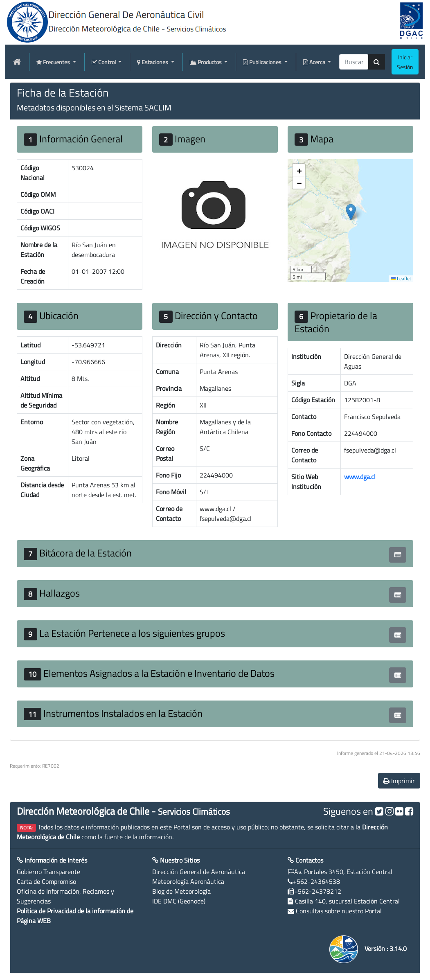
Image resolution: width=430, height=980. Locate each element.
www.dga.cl (360, 477)
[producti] (354, 62)
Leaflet (401, 278)
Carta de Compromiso (46, 881)
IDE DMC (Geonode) (178, 901)
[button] (351, 212)
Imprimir (399, 781)
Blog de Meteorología (181, 891)
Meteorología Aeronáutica (188, 881)
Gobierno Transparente (48, 871)
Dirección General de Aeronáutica (198, 871)
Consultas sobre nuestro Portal (339, 911)
